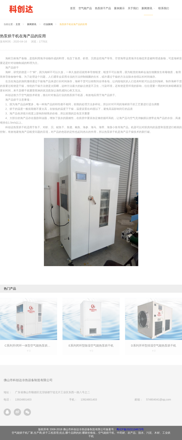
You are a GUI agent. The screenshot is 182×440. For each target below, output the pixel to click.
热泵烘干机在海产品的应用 (73, 24)
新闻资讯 (32, 24)
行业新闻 (48, 24)
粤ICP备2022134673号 (130, 429)
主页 (18, 24)
